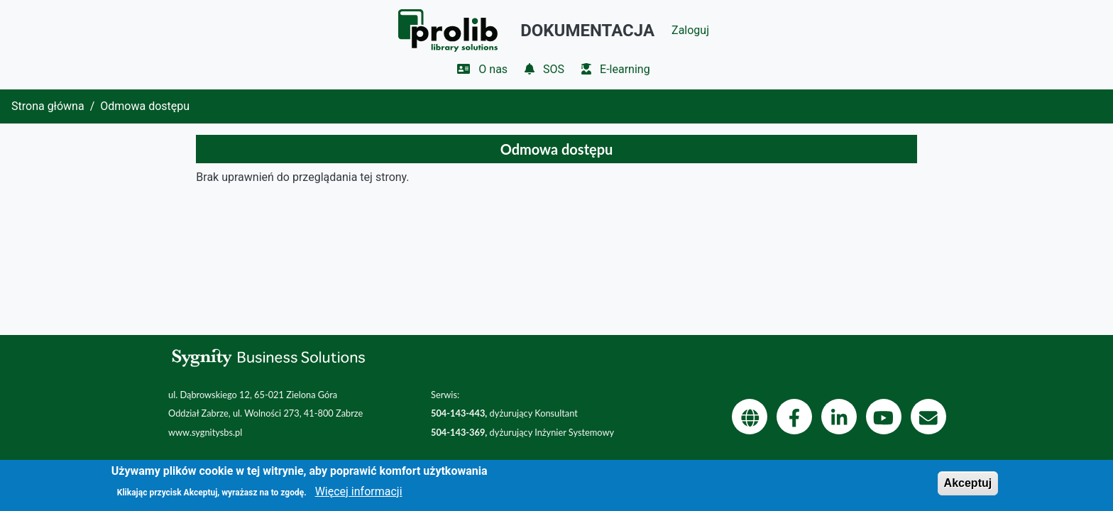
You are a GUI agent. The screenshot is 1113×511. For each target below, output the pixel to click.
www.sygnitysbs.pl (205, 432)
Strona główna (47, 106)
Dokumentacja (587, 30)
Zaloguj (690, 30)
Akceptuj (968, 488)
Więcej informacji (358, 495)
